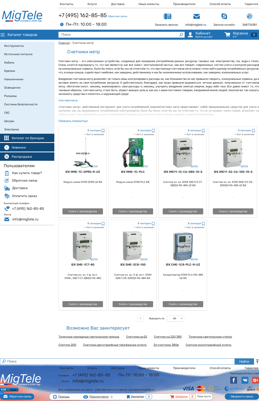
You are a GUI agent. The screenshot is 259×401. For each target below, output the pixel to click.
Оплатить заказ (24, 196)
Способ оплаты (220, 4)
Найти (244, 361)
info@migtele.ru (25, 219)
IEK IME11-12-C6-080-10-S (183, 172)
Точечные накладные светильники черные (88, 336)
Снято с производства (83, 211)
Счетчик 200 (67, 345)
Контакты (66, 4)
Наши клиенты (148, 4)
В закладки (94, 130)
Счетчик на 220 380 (168, 336)
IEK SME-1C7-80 (82, 264)
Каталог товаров (18, 34)
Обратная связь (117, 16)
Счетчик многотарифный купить (208, 345)
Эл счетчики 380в (166, 345)
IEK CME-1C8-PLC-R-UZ (183, 264)
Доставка (117, 4)
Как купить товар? (27, 173)
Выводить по (156, 318)
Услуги (92, 4)
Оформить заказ (242, 396)
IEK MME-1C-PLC (133, 172)
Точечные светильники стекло (210, 336)
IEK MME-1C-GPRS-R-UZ (82, 172)
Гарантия (251, 4)
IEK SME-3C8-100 (133, 264)
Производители (184, 4)
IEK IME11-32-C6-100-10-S (233, 172)
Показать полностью (73, 121)
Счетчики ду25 (136, 336)
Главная (64, 43)
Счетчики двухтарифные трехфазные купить (115, 345)
